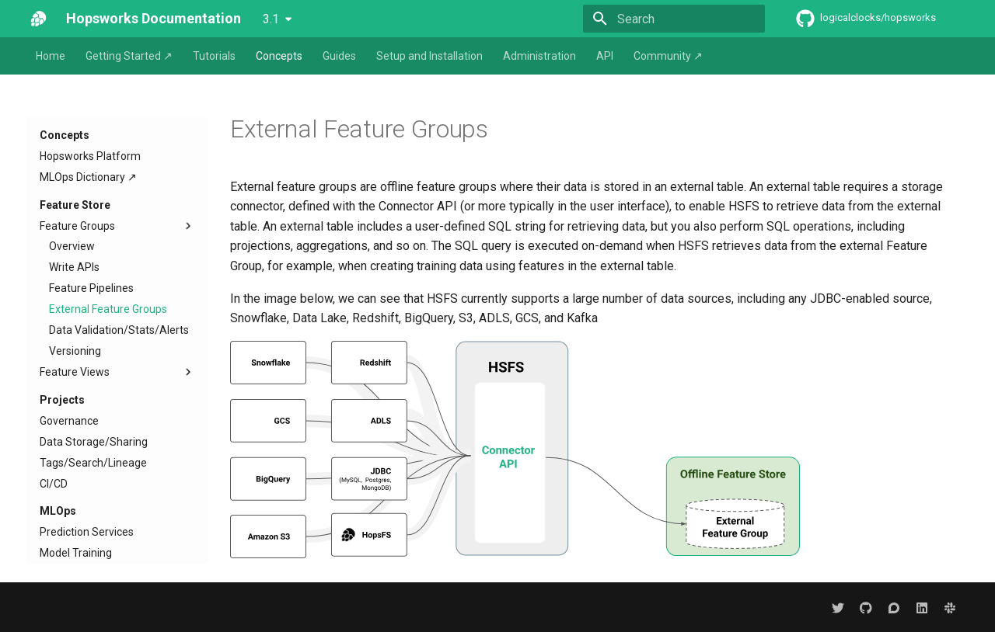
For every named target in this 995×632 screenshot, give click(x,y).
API (604, 56)
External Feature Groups (108, 309)
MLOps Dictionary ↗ (88, 177)
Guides (339, 56)
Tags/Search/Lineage (93, 463)
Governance (69, 421)
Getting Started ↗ (129, 56)
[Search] (674, 19)
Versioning (75, 351)
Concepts (279, 56)
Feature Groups (117, 226)
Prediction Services (87, 532)
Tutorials (214, 56)
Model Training (76, 553)
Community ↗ (668, 56)
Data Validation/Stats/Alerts (119, 330)
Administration (539, 56)
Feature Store (75, 205)
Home (50, 56)
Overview (72, 246)
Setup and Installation (429, 56)
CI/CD (54, 483)
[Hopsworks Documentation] (38, 19)
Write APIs (74, 267)
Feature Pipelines (91, 288)
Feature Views (117, 372)
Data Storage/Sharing (94, 442)
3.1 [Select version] (271, 19)
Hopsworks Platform (90, 156)
